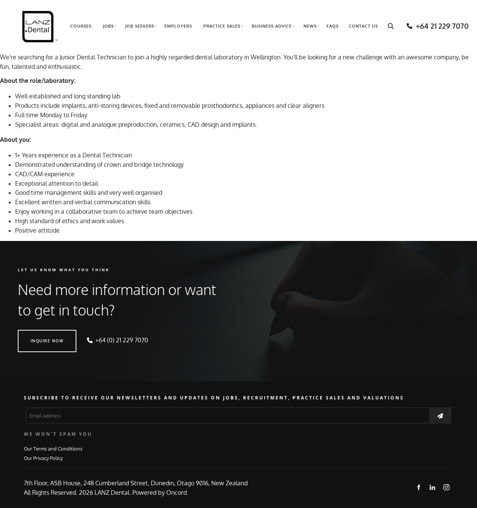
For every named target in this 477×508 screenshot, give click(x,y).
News (310, 26)
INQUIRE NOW (34, 334)
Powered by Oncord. (160, 492)
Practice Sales (221, 26)
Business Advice (272, 26)
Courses (80, 26)
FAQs (333, 26)
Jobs (108, 26)
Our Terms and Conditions (53, 448)
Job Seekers (139, 26)
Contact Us (363, 26)
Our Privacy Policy (43, 458)
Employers (178, 26)
